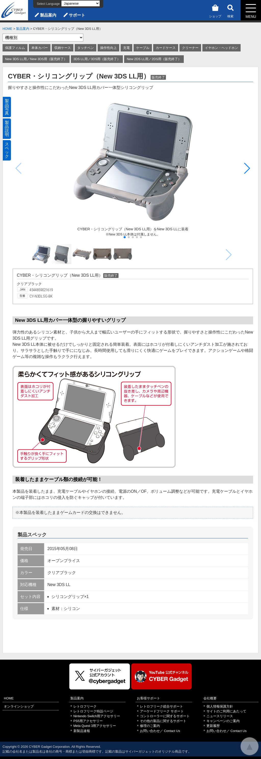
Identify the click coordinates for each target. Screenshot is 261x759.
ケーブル (142, 48)
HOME (7, 29)
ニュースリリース (219, 716)
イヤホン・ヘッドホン (221, 48)
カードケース (166, 48)
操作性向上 (108, 48)
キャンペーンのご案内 (223, 721)
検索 (230, 10)
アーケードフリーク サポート (162, 711)
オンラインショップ (19, 706)
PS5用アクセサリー (88, 721)
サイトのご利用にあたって (226, 711)
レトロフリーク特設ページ (93, 711)
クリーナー (190, 48)
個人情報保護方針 (219, 706)
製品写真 (7, 107)
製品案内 (48, 15)
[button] (247, 168)
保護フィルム (15, 48)
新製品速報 (81, 731)
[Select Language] (80, 3)
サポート (77, 15)
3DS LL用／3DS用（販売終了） (97, 59)
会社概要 (210, 698)
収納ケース (62, 48)
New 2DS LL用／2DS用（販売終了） (154, 59)
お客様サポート (148, 698)
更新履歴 (213, 726)
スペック (7, 150)
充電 (126, 48)
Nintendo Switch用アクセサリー (96, 716)
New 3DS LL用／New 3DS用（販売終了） (36, 59)
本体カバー (39, 48)
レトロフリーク (85, 706)
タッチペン (85, 48)
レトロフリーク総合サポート (161, 706)
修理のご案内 (150, 726)
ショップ (215, 10)
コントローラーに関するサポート (165, 716)
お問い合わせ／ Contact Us (160, 731)
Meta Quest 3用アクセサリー (94, 726)
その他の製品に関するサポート (163, 721)
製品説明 (7, 128)
